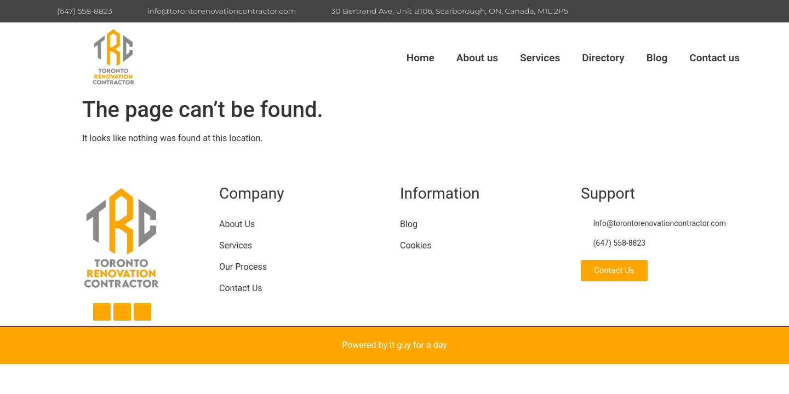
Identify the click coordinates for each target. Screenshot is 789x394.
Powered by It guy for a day (394, 345)
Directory (603, 57)
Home (420, 57)
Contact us (714, 57)
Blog (657, 57)
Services (540, 57)
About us (477, 57)
